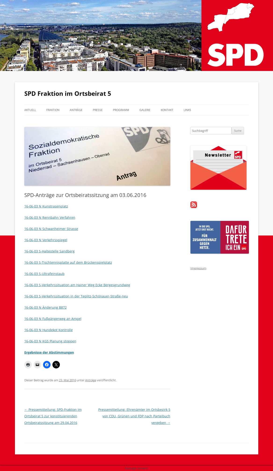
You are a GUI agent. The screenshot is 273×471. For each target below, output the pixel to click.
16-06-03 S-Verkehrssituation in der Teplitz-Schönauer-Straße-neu (76, 296)
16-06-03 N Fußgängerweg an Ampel (52, 318)
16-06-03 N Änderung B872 (45, 307)
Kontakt (167, 110)
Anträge (76, 110)
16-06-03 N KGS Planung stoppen (50, 341)
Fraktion (52, 110)
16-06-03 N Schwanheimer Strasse (51, 228)
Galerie (144, 110)
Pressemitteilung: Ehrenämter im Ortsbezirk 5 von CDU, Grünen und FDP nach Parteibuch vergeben (134, 416)
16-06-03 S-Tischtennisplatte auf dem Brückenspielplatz (68, 262)
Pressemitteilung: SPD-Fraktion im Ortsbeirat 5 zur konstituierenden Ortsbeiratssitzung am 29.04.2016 (53, 416)
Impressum (198, 268)
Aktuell (30, 110)
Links (187, 110)
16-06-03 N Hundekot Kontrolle (48, 330)
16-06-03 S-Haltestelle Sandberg (49, 251)
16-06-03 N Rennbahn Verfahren (49, 217)
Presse (98, 110)
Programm (121, 110)
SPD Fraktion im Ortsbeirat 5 (67, 93)
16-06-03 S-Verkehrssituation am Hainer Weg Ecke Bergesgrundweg (77, 285)
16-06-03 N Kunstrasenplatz (46, 206)
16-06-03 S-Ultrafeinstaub (44, 273)
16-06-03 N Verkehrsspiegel (45, 240)
